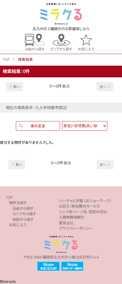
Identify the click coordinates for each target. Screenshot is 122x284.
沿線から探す (34, 49)
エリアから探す (61, 49)
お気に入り (86, 49)
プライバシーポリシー (76, 228)
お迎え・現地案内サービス (79, 206)
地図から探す (23, 219)
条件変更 (38, 125)
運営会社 (66, 222)
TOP (6, 59)
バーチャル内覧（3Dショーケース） (85, 200)
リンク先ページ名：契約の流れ (83, 211)
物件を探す (18, 202)
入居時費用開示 (72, 217)
